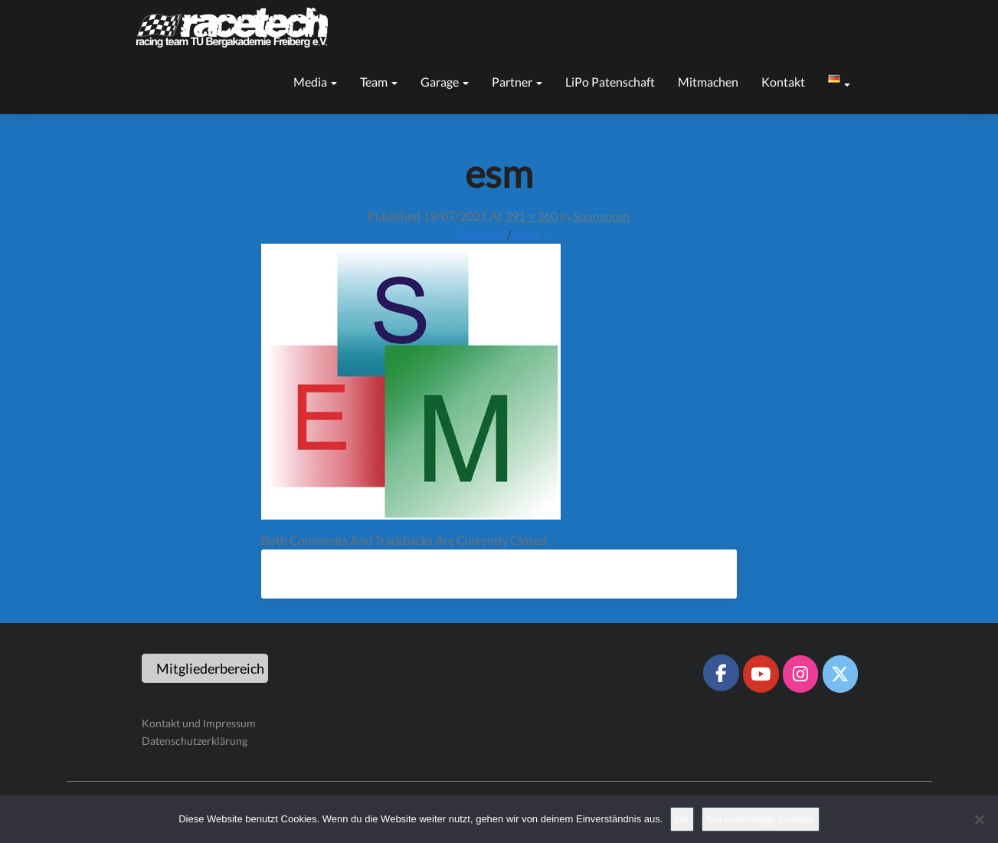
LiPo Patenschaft (610, 81)
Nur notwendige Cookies (760, 819)
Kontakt (783, 81)
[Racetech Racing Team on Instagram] (800, 673)
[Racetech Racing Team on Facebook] (720, 672)
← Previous (474, 234)
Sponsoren (601, 215)
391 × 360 (531, 215)
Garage (444, 81)
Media (315, 81)
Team (379, 81)
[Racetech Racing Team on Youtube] (760, 673)
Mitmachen (708, 81)
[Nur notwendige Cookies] (979, 819)
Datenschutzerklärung (194, 740)
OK (682, 819)
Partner (517, 81)
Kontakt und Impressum (199, 723)
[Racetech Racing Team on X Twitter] (840, 673)
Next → (534, 234)
